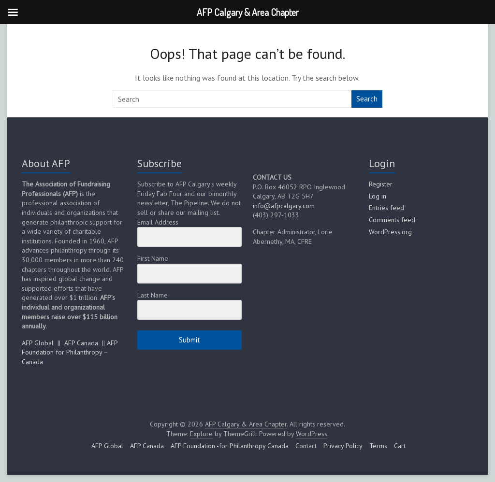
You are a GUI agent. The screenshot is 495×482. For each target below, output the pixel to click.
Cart (400, 445)
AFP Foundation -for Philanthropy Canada (230, 445)
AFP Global (38, 343)
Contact (306, 445)
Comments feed (392, 219)
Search (367, 98)
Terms (378, 445)
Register (381, 184)
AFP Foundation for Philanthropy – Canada (69, 352)
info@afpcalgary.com (284, 205)
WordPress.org (390, 231)
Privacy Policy (343, 445)
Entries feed (386, 207)
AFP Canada (81, 343)
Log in (377, 196)
